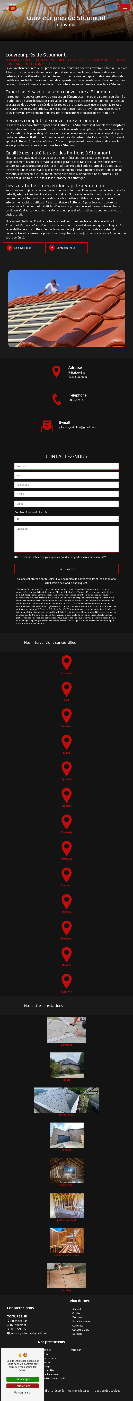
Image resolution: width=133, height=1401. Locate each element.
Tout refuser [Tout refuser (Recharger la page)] (22, 1386)
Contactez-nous (62, 248)
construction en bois (52, 1378)
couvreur (45, 1362)
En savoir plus (19, 248)
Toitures (77, 1317)
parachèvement (49, 1374)
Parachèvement (81, 1321)
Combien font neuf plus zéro (31, 495)
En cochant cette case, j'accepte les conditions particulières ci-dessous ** (61, 540)
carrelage (75, 1349)
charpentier (47, 1370)
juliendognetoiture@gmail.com (27, 1333)
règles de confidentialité (80, 562)
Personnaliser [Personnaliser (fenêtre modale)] (22, 1392)
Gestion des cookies (107, 1390)
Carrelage (77, 1325)
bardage (45, 1366)
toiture (44, 1354)
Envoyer (70, 552)
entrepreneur (48, 1358)
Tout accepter (22, 1379)
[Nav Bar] (125, 7)
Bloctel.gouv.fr (75, 604)
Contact (77, 1313)
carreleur (45, 1349)
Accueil (76, 1309)
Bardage (77, 1333)
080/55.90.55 (77, 400)
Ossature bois (80, 1329)
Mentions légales (78, 1390)
